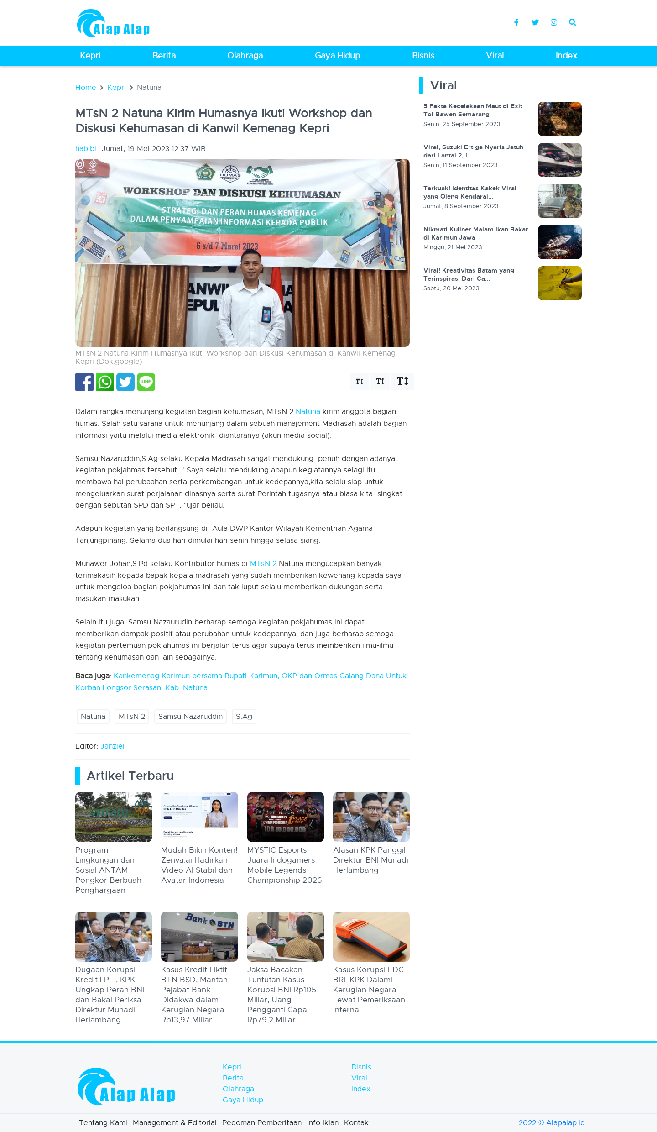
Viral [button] (495, 56)
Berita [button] (164, 56)
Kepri (116, 87)
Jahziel (112, 746)
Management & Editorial (175, 1122)
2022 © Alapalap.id (552, 1122)
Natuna (308, 411)
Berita (233, 1078)
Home (85, 87)
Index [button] (566, 56)
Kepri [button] (90, 56)
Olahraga (238, 1089)
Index (360, 1089)
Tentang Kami (103, 1122)
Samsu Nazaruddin (190, 716)
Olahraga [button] (245, 56)
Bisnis (361, 1067)
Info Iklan (323, 1122)
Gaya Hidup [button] (337, 56)
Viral (359, 1078)
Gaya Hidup (243, 1100)
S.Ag (244, 716)
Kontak (356, 1122)
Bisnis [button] (423, 56)
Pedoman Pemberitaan (262, 1122)
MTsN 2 (263, 563)
